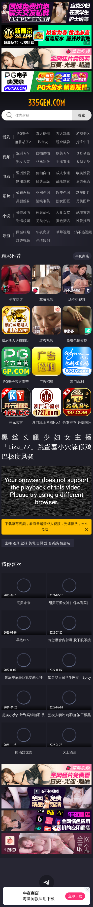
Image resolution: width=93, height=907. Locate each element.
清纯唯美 (43, 201)
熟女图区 (63, 201)
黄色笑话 (63, 220)
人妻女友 (63, 212)
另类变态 (83, 181)
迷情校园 (23, 220)
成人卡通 (63, 172)
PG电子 (23, 133)
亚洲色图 (43, 192)
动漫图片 (83, 192)
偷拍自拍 (43, 172)
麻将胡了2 (23, 141)
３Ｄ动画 (83, 153)
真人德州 (43, 133)
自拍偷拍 (43, 153)
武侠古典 (83, 212)
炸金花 (43, 141)
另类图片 (83, 201)
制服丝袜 (23, 181)
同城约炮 (23, 232)
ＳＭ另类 (83, 161)
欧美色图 (63, 192)
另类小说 (43, 220)
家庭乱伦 (43, 212)
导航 (6, 235)
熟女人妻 (23, 161)
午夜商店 (43, 232)
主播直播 (63, 161)
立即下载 (75, 896)
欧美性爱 (83, 172)
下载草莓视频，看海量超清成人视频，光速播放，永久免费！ (47, 527)
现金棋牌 (63, 141)
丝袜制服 (43, 161)
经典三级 (43, 181)
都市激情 (23, 212)
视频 (6, 156)
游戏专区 (83, 133)
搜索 (81, 115)
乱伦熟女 (63, 181)
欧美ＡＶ (63, 153)
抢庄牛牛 (83, 141)
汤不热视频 (83, 232)
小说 (6, 215)
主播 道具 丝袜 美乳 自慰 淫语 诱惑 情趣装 (37, 543)
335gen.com (46, 103)
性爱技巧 (83, 220)
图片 (6, 196)
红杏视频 (23, 240)
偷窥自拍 (23, 192)
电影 (6, 176)
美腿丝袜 (23, 201)
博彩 (6, 137)
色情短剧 (43, 240)
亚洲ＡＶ (23, 153)
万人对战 (63, 133)
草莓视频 (63, 232)
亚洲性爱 (23, 172)
